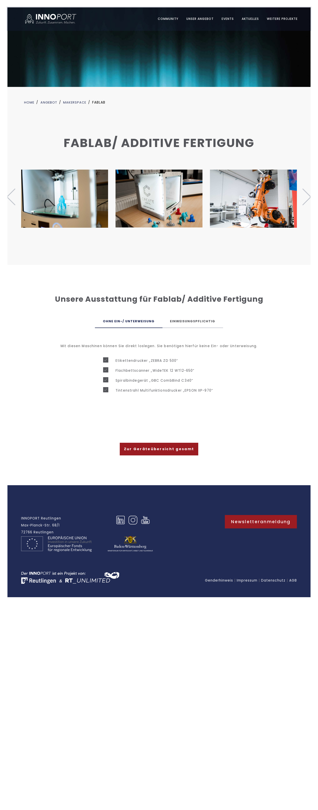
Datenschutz (273, 583)
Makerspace (77, 102)
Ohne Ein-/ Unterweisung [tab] (124, 321)
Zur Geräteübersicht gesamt (159, 450)
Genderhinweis (219, 583)
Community (164, 19)
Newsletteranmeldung (261, 524)
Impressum (247, 583)
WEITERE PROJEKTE (278, 19)
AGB (293, 583)
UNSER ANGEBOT (196, 19)
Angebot (50, 102)
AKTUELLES (246, 19)
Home (29, 102)
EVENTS (224, 19)
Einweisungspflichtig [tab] (197, 321)
